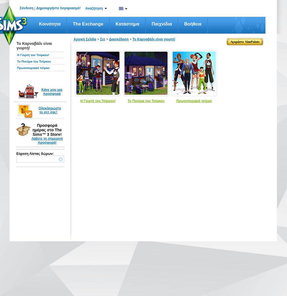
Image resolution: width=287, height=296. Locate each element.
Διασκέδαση (119, 39)
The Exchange (88, 24)
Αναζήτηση (94, 8)
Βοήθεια (192, 24)
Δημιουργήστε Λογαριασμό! (58, 8)
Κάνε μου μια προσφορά (51, 92)
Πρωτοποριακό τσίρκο (33, 68)
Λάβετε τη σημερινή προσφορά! (47, 140)
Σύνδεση (26, 8)
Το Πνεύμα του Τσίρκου (34, 61)
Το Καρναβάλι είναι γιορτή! (153, 39)
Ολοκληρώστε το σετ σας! (50, 110)
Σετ (102, 39)
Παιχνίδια (162, 24)
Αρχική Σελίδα (85, 39)
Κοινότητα (50, 24)
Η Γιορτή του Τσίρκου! (33, 55)
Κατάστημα (127, 24)
